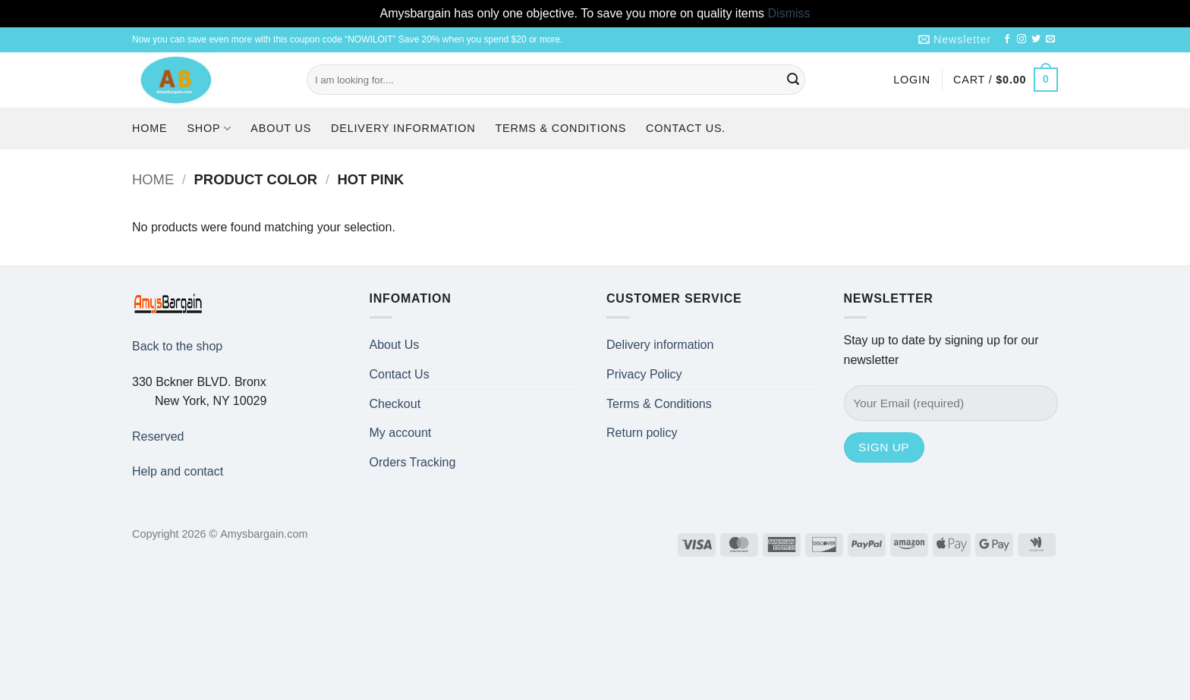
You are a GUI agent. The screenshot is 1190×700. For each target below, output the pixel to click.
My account (401, 432)
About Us (280, 128)
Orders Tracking (413, 462)
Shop (209, 128)
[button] (954, 39)
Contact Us (400, 374)
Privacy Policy (644, 374)
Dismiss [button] (789, 13)
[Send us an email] (1050, 39)
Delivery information (403, 128)
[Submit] (793, 79)
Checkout (395, 403)
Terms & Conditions (560, 128)
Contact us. (686, 128)
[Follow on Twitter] (1035, 39)
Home (149, 128)
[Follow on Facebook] (1007, 39)
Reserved (158, 436)
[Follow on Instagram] (1021, 39)
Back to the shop (177, 346)
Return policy (641, 432)
